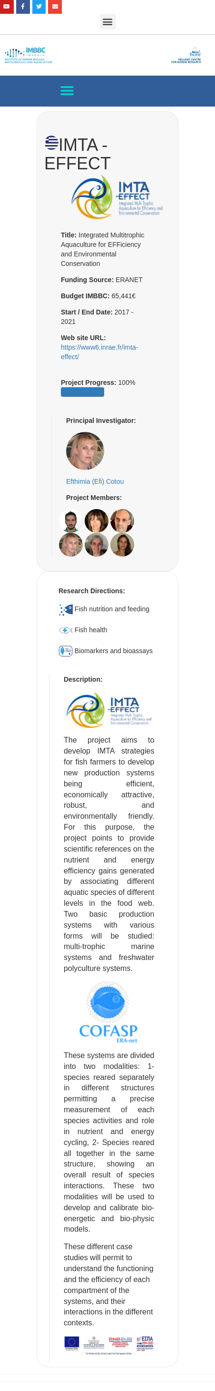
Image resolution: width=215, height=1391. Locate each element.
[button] (108, 21)
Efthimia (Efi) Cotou (95, 481)
